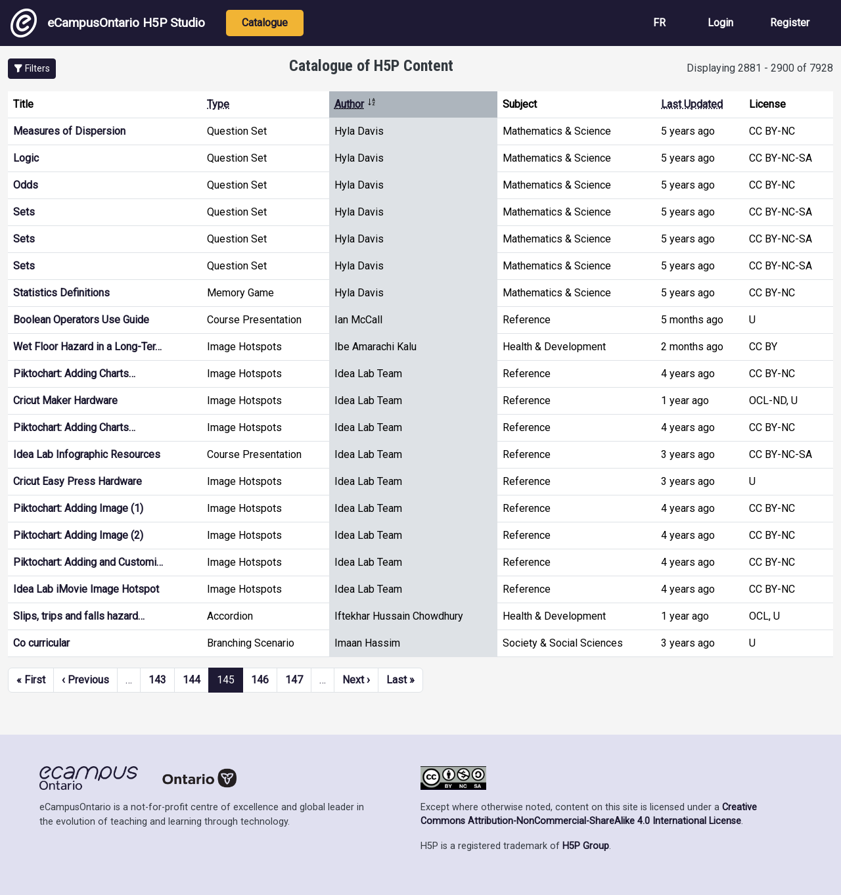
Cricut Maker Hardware (65, 400)
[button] (32, 68)
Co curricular (41, 643)
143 (157, 680)
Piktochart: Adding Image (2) (78, 535)
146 (260, 680)
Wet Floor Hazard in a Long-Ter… (87, 346)
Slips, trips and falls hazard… (79, 616)
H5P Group (585, 846)
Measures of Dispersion (69, 131)
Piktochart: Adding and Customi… (88, 562)
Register (789, 22)
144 (191, 680)
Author (355, 104)
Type (218, 104)
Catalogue (265, 22)
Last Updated (692, 104)
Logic (26, 158)
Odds (25, 185)
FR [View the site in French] (659, 22)
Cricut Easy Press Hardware (77, 481)
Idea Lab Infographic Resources (86, 454)
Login (720, 22)
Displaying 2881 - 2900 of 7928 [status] (760, 68)
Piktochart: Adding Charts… (74, 373)
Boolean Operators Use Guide (81, 319)
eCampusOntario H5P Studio (108, 23)
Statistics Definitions (61, 293)
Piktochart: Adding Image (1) (78, 508)
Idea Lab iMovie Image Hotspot (86, 589)
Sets (24, 212)
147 (294, 680)
